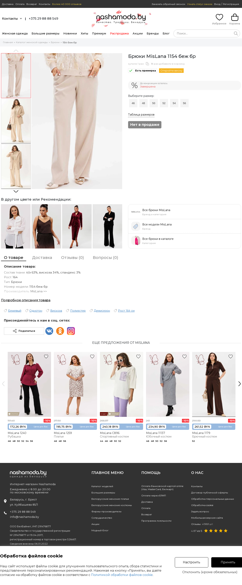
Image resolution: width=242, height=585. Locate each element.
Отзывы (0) (72, 257)
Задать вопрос (200, 511)
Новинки (70, 33)
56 (184, 103)
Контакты (44, 4)
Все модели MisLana (157, 224)
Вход (217, 4)
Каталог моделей (102, 486)
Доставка (7, 4)
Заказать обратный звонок (168, 4)
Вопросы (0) (105, 257)
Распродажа (119, 33)
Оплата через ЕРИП (153, 495)
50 (153, 103)
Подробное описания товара (25, 300)
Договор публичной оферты (209, 492)
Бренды (153, 33)
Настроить (191, 562)
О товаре (13, 257)
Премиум (99, 33)
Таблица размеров (141, 114)
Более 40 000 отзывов (66, 4)
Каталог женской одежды (32, 42)
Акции (138, 33)
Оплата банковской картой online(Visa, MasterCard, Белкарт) (162, 488)
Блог (166, 33)
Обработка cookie (202, 505)
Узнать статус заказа (199, 4)
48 (143, 103)
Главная (8, 42)
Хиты (84, 33)
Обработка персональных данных (212, 498)
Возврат (31, 4)
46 (133, 103)
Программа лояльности (156, 520)
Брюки (55, 42)
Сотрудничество (101, 517)
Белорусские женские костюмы (111, 505)
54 (174, 103)
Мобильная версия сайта (207, 517)
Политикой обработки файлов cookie (122, 575)
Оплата (19, 4)
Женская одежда (15, 33)
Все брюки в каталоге (158, 239)
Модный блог (100, 530)
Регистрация (231, 4)
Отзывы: (202, 524)
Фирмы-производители (106, 511)
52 (164, 103)
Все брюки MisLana (156, 210)
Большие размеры (45, 33)
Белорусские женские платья (110, 498)
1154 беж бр (70, 42)
